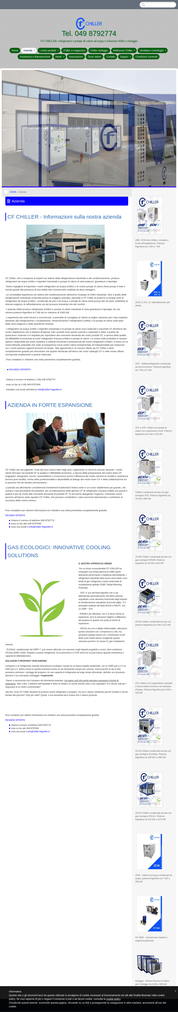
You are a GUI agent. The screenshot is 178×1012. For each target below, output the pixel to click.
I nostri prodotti (49, 50)
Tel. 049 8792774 (89, 33)
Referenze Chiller (124, 50)
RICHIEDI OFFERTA (20, 369)
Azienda (29, 50)
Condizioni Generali (146, 56)
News (60, 56)
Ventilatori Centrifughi (153, 50)
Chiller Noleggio (99, 50)
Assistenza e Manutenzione (35, 56)
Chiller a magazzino (74, 50)
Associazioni (76, 56)
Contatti (110, 56)
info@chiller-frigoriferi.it (41, 526)
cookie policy (113, 999)
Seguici (125, 56)
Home (15, 50)
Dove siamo (94, 56)
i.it (49, 389)
